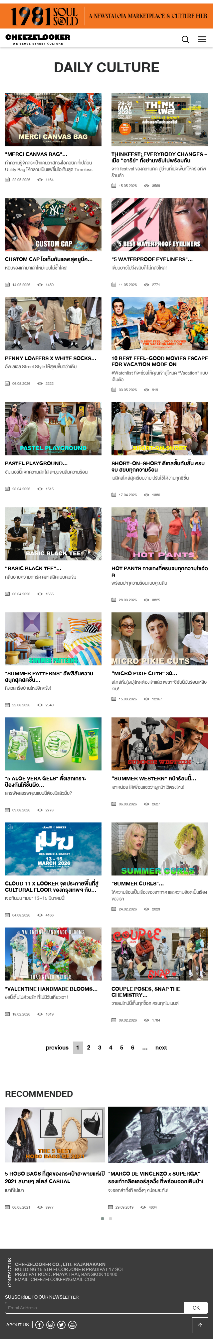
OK (196, 1308)
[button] (102, 1218)
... (145, 1048)
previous (57, 1048)
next (161, 1048)
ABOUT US (17, 1324)
